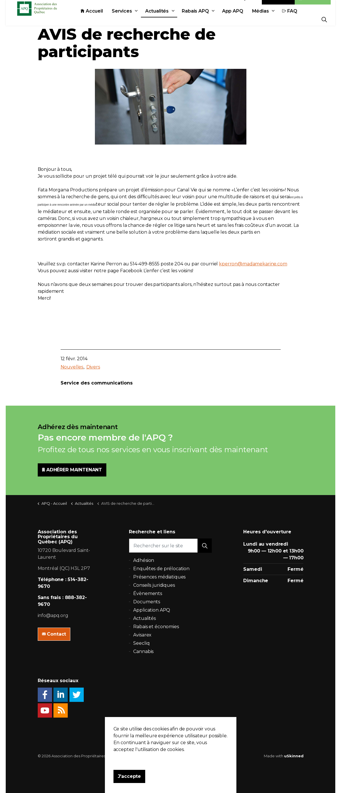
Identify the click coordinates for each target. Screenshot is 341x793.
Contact (278, 6)
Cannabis (143, 651)
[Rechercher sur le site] (170, 545)
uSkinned (294, 756)
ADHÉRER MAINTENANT (72, 470)
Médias (273, 19)
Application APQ (151, 610)
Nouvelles (72, 367)
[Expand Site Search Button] (324, 19)
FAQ (302, 19)
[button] (205, 545)
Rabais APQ (208, 19)
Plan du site (207, 756)
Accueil (104, 19)
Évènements (147, 593)
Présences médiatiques (159, 577)
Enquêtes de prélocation (161, 568)
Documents (146, 601)
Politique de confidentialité (168, 756)
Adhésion (312, 6)
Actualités (170, 19)
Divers (93, 367)
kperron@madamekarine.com (253, 264)
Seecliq (141, 643)
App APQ (245, 19)
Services (134, 19)
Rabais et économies (156, 626)
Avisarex (142, 635)
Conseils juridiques (154, 585)
